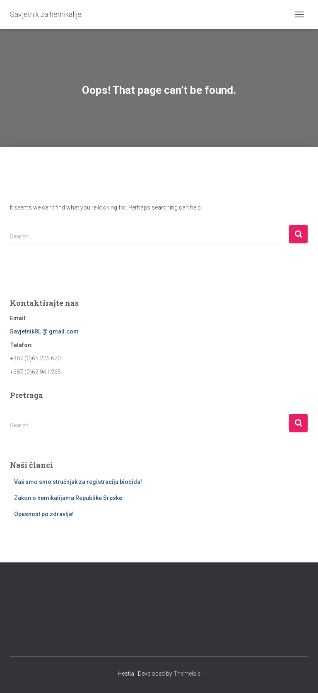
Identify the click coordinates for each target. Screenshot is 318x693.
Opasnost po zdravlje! (44, 514)
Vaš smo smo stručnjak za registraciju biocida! (78, 482)
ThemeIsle (186, 673)
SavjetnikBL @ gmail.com (44, 331)
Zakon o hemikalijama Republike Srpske (68, 498)
